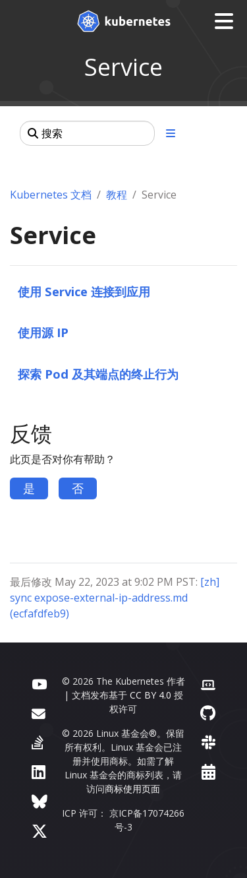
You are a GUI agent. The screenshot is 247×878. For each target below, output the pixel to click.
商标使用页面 (132, 788)
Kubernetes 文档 (51, 194)
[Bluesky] (39, 801)
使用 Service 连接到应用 (84, 291)
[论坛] (38, 713)
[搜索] (87, 133)
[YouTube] (39, 683)
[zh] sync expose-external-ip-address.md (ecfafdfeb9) (114, 598)
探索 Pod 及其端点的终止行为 (98, 373)
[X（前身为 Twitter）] (39, 831)
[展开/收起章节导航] (170, 133)
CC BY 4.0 (150, 695)
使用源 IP (43, 332)
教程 (116, 194)
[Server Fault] (37, 742)
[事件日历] (208, 771)
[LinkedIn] (38, 771)
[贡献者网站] (208, 683)
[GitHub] (207, 713)
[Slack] (208, 742)
